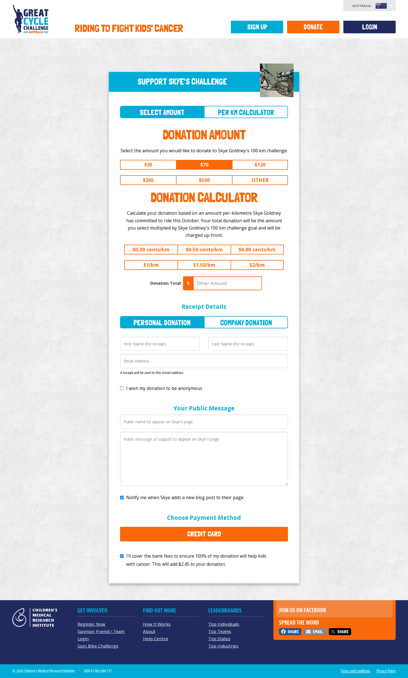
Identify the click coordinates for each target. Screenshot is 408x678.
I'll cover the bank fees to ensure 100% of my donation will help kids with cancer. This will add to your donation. (196, 560)
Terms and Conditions (355, 671)
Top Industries (223, 646)
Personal (162, 322)
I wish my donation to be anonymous (164, 388)
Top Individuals (223, 624)
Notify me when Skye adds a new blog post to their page (184, 497)
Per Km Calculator (246, 112)
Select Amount (162, 112)
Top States (219, 638)
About (149, 631)
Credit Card (204, 534)
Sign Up (257, 27)
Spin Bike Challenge (98, 646)
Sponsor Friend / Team (101, 631)
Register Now (91, 624)
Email (318, 631)
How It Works (157, 624)
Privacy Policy (386, 671)
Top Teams (219, 631)
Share (293, 631)
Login (369, 27)
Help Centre (155, 638)
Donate (313, 27)
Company (246, 322)
